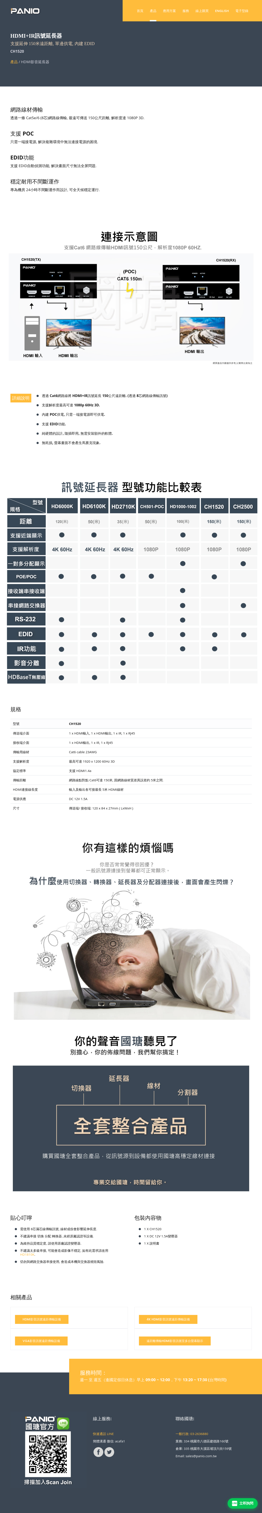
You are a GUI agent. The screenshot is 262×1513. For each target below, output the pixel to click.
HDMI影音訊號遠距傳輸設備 (42, 1319)
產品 (153, 10)
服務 (185, 10)
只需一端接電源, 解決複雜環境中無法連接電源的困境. (54, 141)
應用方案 (169, 10)
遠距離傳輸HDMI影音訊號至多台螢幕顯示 (175, 1341)
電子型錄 (242, 10)
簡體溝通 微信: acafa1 (109, 1441)
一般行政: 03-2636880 (192, 1434)
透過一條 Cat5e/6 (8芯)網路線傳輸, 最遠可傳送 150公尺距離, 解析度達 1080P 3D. (77, 117)
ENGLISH (222, 10)
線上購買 (202, 10)
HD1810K (27, 1254)
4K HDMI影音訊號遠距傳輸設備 (168, 1319)
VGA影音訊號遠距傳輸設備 (41, 1341)
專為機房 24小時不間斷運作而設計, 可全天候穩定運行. (55, 189)
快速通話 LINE (103, 1434)
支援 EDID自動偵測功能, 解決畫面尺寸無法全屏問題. (53, 165)
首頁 (140, 10)
